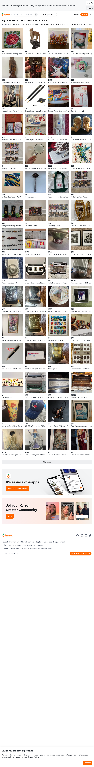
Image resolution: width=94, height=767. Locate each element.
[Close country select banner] (91, 2)
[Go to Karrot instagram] (82, 535)
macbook (35, 24)
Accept (88, 763)
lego (41, 24)
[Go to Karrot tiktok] (90, 535)
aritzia (86, 24)
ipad (29, 24)
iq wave (80, 24)
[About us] (90, 14)
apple (57, 24)
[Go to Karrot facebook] (77, 535)
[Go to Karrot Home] (8, 535)
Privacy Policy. (33, 757)
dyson (52, 24)
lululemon (73, 24)
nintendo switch (21, 24)
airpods (46, 24)
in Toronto (43, 20)
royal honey (64, 24)
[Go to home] (6, 14)
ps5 (13, 24)
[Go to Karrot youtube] (86, 535)
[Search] (36, 14)
